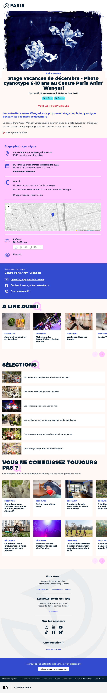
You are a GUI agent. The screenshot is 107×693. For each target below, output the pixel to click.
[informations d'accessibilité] (28, 247)
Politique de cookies (83, 679)
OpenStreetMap (91, 230)
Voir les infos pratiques (53, 106)
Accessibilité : (36, 679)
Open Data (67, 679)
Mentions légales (9, 679)
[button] (52, 215)
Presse (57, 679)
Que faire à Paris (22, 687)
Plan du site (99, 679)
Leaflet (78, 230)
